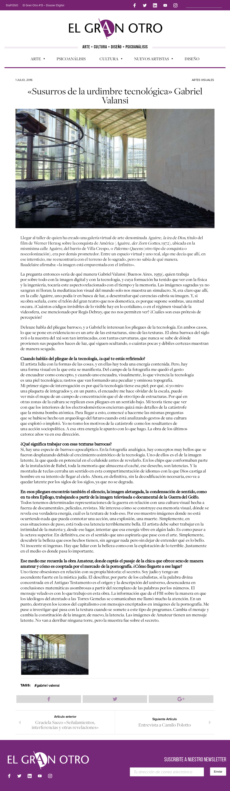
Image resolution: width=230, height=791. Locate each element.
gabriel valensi (48, 685)
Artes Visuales (203, 80)
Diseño (192, 58)
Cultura (108, 60)
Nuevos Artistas (151, 60)
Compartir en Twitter (115, 699)
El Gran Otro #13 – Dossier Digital (43, 5)
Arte (35, 60)
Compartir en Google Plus (181, 699)
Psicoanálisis (71, 58)
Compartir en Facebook (48, 699)
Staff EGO (12, 5)
